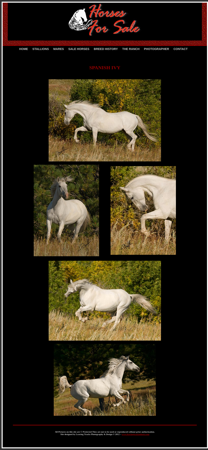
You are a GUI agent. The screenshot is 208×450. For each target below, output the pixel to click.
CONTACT (180, 49)
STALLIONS (40, 49)
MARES (58, 49)
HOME (23, 49)
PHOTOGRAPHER (156, 49)
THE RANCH (131, 49)
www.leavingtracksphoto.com (135, 434)
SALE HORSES (78, 49)
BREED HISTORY (106, 49)
